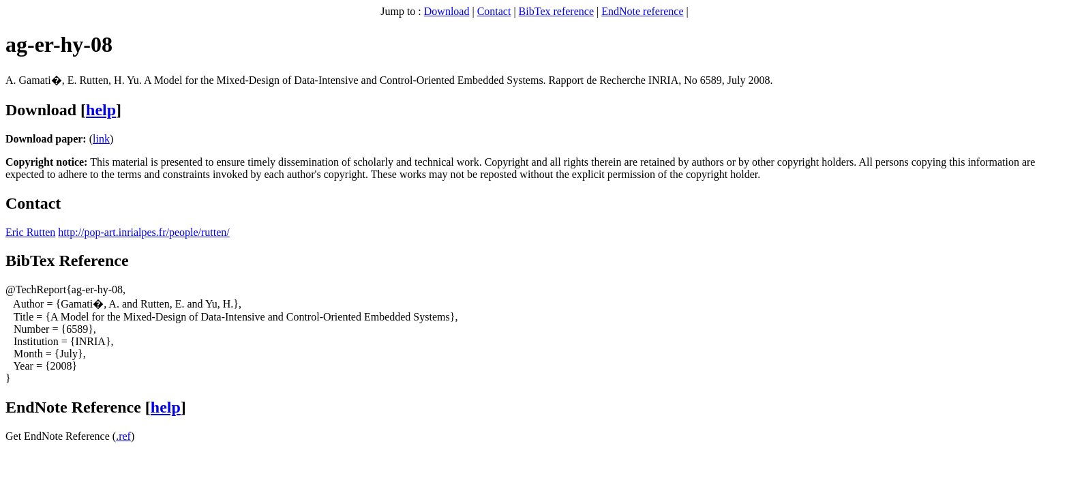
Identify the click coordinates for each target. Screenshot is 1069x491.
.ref (123, 436)
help (101, 110)
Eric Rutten (30, 232)
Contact (494, 11)
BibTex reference (556, 11)
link (101, 139)
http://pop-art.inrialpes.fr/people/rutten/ (143, 232)
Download (447, 11)
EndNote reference (642, 11)
